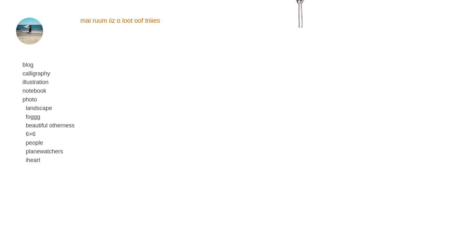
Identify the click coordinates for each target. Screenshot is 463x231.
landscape (39, 108)
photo (30, 99)
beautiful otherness (50, 125)
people (34, 143)
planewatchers (44, 151)
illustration (36, 82)
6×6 (31, 134)
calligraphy (36, 73)
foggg (33, 117)
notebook (34, 91)
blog (28, 65)
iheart (33, 160)
